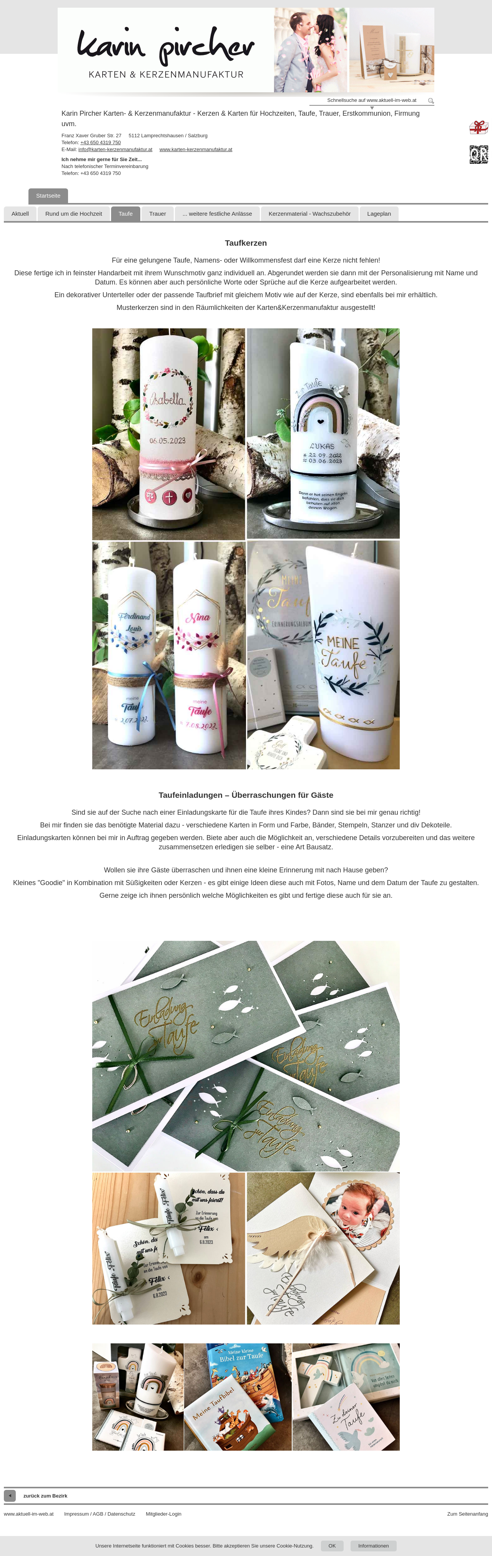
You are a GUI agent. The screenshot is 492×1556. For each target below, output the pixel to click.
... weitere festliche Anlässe (217, 213)
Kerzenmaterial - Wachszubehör (310, 213)
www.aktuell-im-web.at (28, 1514)
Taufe (126, 213)
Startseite (48, 195)
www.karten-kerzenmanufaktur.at (196, 149)
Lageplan (379, 213)
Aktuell (20, 213)
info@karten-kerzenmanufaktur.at (115, 149)
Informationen (373, 1546)
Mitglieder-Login (164, 1514)
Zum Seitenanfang (467, 1514)
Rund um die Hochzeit (73, 213)
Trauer (157, 213)
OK (332, 1546)
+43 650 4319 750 (100, 142)
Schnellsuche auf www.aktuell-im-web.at (372, 100)
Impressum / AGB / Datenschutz (99, 1514)
